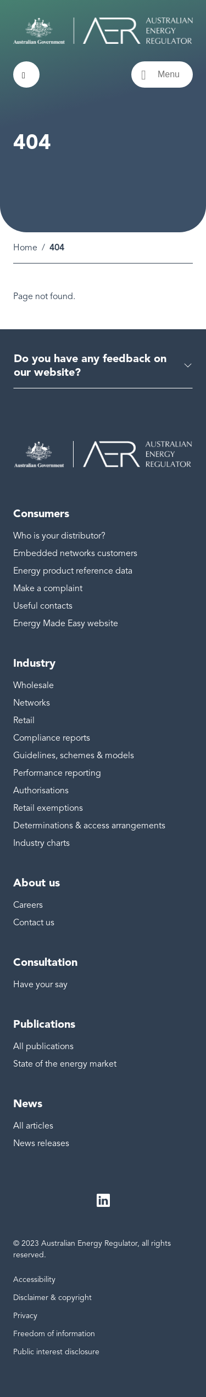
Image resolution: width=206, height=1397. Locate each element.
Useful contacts (43, 605)
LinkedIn (103, 1200)
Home (25, 247)
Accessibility (34, 1279)
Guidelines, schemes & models (73, 755)
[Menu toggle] (162, 74)
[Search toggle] (26, 74)
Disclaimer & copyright (52, 1297)
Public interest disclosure (56, 1351)
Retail (24, 720)
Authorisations (41, 790)
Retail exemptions (48, 808)
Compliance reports (51, 737)
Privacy (25, 1315)
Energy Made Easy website (65, 623)
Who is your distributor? (59, 535)
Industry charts (41, 843)
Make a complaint (47, 588)
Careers (28, 905)
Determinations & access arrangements (89, 825)
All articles (33, 1125)
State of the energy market (64, 1063)
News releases (41, 1143)
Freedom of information (54, 1333)
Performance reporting (57, 773)
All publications (43, 1046)
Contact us (33, 922)
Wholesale (33, 685)
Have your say (40, 984)
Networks (31, 702)
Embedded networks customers (75, 553)
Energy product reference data (72, 570)
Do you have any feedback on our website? (90, 365)
